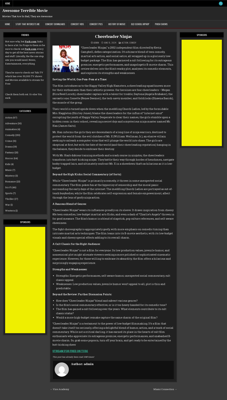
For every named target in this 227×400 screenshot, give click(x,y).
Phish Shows (161, 24)
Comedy (132, 42)
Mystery (10, 175)
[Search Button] (221, 3)
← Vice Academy (59, 389)
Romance (10, 181)
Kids (7, 164)
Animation (11, 129)
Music (8, 170)
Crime (8, 140)
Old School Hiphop (140, 24)
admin (96, 43)
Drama (9, 146)
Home (7, 3)
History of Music (116, 24)
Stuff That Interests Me (28, 24)
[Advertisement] (25, 280)
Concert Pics (96, 24)
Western (10, 210)
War (7, 204)
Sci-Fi (8, 187)
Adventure (11, 123)
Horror (9, 158)
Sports (8, 193)
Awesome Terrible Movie (25, 10)
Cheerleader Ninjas (113, 36)
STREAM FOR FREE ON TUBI (70, 351)
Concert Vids (77, 24)
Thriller (9, 198)
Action (125, 42)
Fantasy (9, 152)
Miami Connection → (165, 389)
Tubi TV (38, 72)
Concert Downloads (55, 24)
